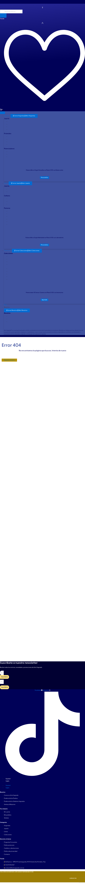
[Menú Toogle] (2, 113)
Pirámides (7, 133)
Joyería (6, 119)
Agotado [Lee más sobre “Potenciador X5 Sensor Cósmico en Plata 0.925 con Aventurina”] (44, 300)
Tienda (2, 18)
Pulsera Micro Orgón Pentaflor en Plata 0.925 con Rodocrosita (44, 170)
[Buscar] (3, 15)
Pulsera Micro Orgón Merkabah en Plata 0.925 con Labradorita (44, 237)
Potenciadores (9, 149)
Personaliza (44, 177)
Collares (7, 196)
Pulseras (7, 208)
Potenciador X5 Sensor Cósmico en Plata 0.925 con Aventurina (44, 292)
